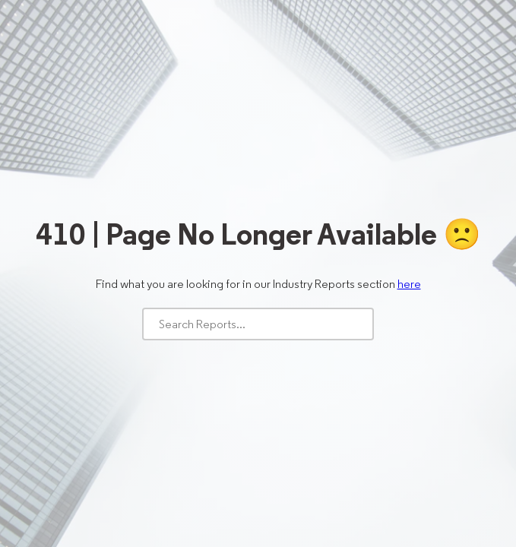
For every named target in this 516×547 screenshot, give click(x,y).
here (409, 284)
